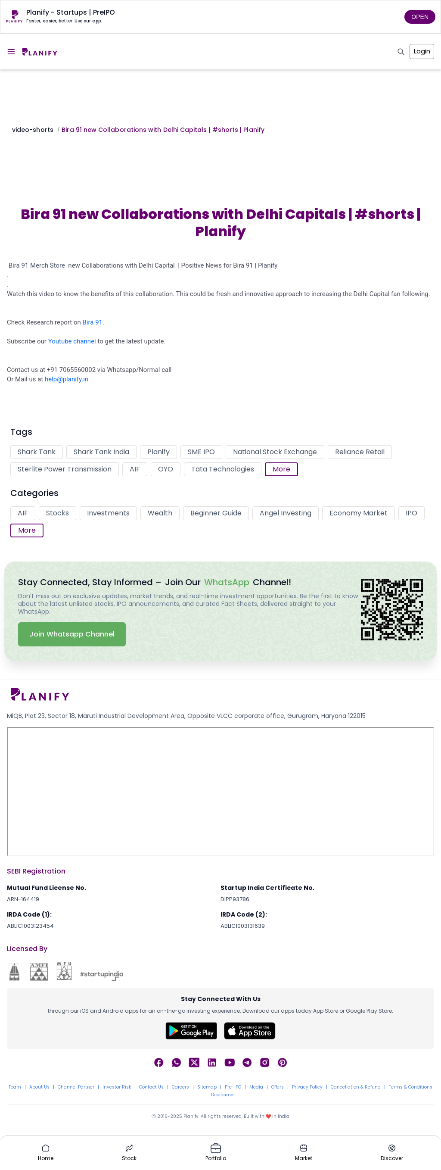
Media (256, 1087)
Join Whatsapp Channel (72, 634)
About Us (39, 1087)
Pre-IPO (233, 1087)
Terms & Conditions (410, 1087)
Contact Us (151, 1087)
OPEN (420, 16)
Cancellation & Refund (356, 1087)
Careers (180, 1087)
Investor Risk (116, 1087)
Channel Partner (76, 1087)
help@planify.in (66, 379)
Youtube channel (72, 341)
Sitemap (207, 1087)
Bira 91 (93, 322)
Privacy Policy (307, 1087)
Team (15, 1087)
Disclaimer (223, 1095)
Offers (277, 1087)
